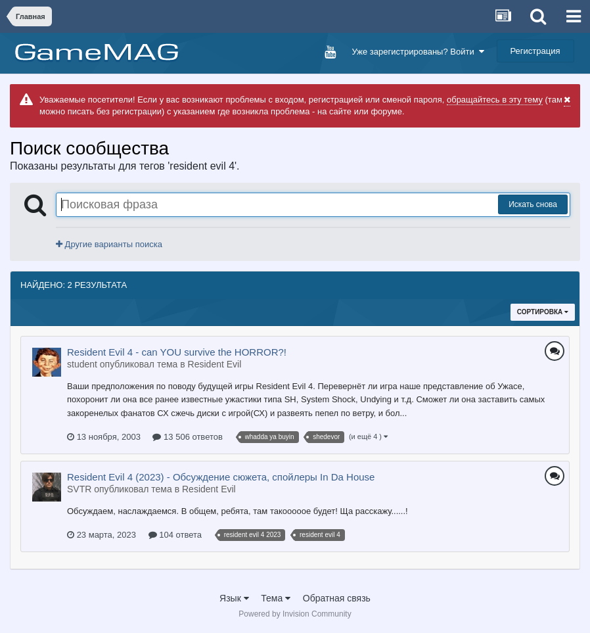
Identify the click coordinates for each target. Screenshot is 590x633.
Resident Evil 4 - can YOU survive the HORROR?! (176, 352)
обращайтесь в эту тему (495, 100)
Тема (275, 598)
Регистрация (535, 51)
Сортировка (542, 312)
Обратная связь (337, 598)
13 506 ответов (187, 437)
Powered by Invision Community (294, 614)
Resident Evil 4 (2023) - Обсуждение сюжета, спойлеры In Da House (220, 476)
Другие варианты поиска (109, 244)
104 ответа (175, 535)
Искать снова (533, 204)
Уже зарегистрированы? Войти (418, 52)
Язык (234, 598)
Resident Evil (215, 364)
